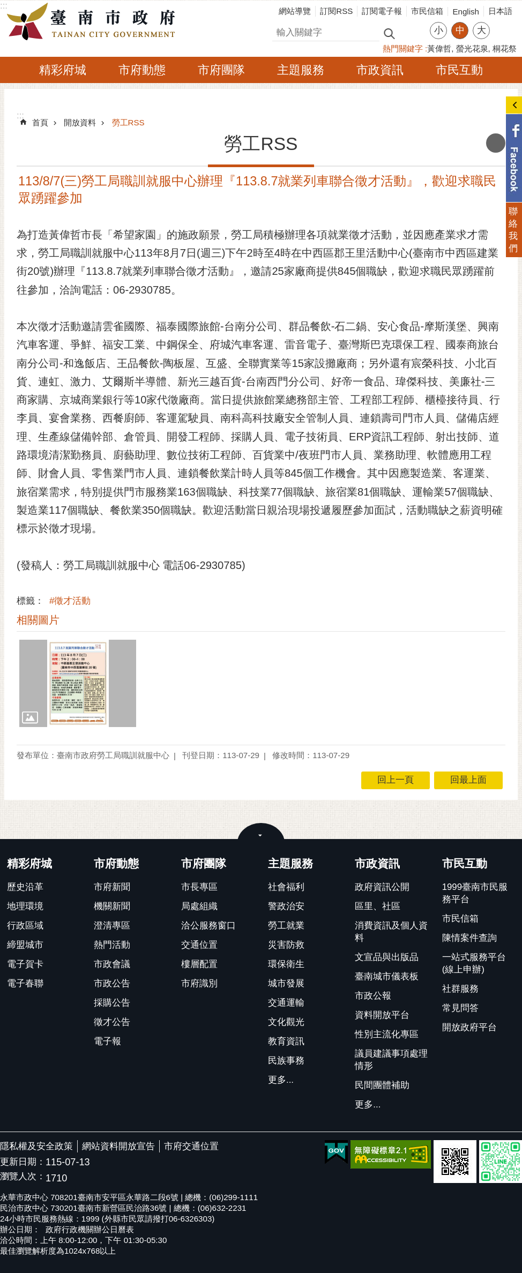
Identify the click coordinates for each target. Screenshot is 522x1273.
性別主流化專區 (387, 1034)
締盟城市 (25, 945)
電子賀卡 (25, 964)
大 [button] (481, 30)
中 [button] (460, 30)
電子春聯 (25, 983)
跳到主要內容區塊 (5, 5)
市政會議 (112, 964)
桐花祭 (505, 48)
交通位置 (199, 945)
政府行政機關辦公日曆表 (90, 1229)
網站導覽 (295, 11)
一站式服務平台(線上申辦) (474, 963)
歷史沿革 (25, 887)
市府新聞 (112, 887)
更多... (281, 1080)
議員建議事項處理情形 (391, 1060)
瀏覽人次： (23, 1176)
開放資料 (80, 122)
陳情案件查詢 (469, 938)
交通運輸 (286, 1003)
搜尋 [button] (389, 33)
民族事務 (286, 1060)
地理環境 (25, 906)
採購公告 (112, 1003)
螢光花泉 (472, 48)
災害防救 (286, 945)
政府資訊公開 (382, 887)
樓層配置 (199, 964)
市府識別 (199, 983)
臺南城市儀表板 (387, 976)
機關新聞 (112, 906)
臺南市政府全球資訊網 (94, 22)
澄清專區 (112, 925)
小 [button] (438, 30)
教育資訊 (286, 1041)
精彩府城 (62, 70)
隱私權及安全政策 (36, 1146)
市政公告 (112, 983)
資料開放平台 (382, 1015)
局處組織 (199, 906)
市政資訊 (380, 70)
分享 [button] (503, 23)
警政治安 (286, 906)
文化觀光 (286, 1022)
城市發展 (286, 983)
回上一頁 (395, 780)
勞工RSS (128, 122)
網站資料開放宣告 (118, 1146)
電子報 (107, 1041)
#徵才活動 (70, 601)
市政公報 (373, 996)
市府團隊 (221, 70)
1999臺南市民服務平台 (475, 893)
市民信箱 (427, 11)
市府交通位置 (191, 1146)
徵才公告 (112, 1022)
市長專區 (199, 887)
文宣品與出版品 (387, 957)
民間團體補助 (382, 1085)
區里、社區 (377, 906)
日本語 (500, 11)
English (465, 11)
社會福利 (286, 887)
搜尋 (281, 31)
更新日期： (23, 1162)
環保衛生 (286, 964)
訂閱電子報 (382, 11)
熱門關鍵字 (403, 48)
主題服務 (300, 70)
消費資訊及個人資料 (391, 931)
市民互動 (459, 70)
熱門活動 (112, 945)
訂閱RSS (336, 11)
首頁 (40, 122)
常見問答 (460, 1008)
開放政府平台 (469, 1027)
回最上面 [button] (468, 780)
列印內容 (495, 143)
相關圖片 (38, 620)
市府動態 (142, 70)
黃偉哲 (439, 48)
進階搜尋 (412, 32)
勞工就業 (286, 925)
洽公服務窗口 (208, 925)
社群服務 (460, 989)
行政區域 (25, 925)
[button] (77, 684)
